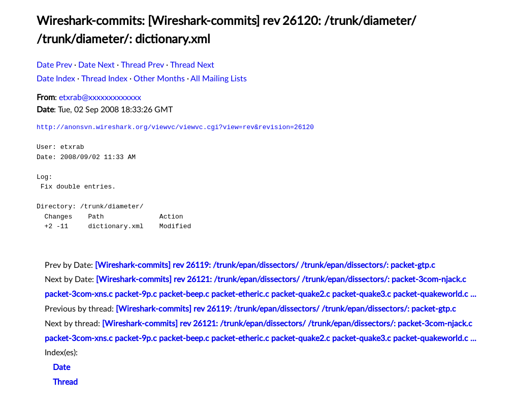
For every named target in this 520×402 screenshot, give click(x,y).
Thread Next (192, 65)
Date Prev (54, 65)
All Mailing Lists (218, 79)
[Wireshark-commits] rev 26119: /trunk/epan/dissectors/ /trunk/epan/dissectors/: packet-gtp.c (265, 265)
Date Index (56, 79)
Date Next (96, 65)
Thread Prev (142, 65)
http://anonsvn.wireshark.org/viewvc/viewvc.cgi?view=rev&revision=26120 (175, 127)
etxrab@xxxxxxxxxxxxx (100, 98)
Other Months (159, 79)
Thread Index (104, 79)
